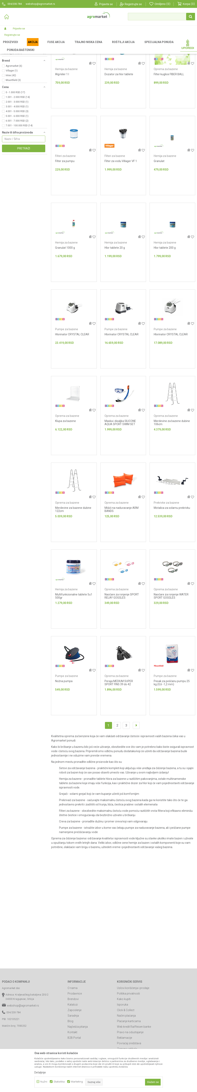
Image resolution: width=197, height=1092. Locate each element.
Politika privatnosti (128, 1034)
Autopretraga (153, 52)
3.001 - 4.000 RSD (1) (17, 147)
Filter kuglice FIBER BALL (169, 115)
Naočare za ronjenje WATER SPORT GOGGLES (171, 637)
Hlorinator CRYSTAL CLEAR (72, 375)
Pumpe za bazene (14, 85)
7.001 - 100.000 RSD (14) (19, 166)
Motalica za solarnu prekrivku (172, 549)
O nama (72, 1029)
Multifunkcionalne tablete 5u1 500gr (73, 637)
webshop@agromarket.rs (23, 1046)
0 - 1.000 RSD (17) (15, 133)
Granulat (159, 202)
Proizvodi (23, 45)
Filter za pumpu (64, 202)
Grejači (7, 71)
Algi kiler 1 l (62, 115)
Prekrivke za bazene (15, 76)
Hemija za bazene (13, 66)
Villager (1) (12, 112)
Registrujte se (133, 4)
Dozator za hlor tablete (119, 115)
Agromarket (8, 45)
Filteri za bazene (13, 80)
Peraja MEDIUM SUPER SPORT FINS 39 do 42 (119, 724)
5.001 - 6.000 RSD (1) (17, 157)
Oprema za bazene (166, 110)
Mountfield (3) (13, 121)
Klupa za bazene (65, 462)
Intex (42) (11, 116)
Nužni (43, 1081)
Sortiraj (171, 52)
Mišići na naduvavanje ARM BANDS (122, 550)
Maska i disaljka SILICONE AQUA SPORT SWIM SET (120, 464)
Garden (35, 45)
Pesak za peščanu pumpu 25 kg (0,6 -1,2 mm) (172, 724)
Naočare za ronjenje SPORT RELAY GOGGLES (122, 637)
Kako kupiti (124, 1040)
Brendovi (73, 1040)
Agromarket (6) (14, 107)
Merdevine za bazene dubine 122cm (73, 550)
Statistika (59, 1081)
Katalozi (73, 1045)
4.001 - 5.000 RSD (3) (17, 152)
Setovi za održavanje (15, 61)
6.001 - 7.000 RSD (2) (17, 162)
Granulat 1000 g (65, 289)
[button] (161, 16)
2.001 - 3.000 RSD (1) (17, 143)
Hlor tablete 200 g (165, 289)
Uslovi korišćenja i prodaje (133, 1029)
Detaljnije (40, 1072)
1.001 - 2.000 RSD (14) (18, 138)
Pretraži (23, 189)
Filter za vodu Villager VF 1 (121, 202)
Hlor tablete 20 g (115, 289)
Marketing (77, 1081)
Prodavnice (75, 1034)
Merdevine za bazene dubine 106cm (172, 464)
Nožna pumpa (64, 722)
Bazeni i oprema (50, 45)
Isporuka (122, 1045)
